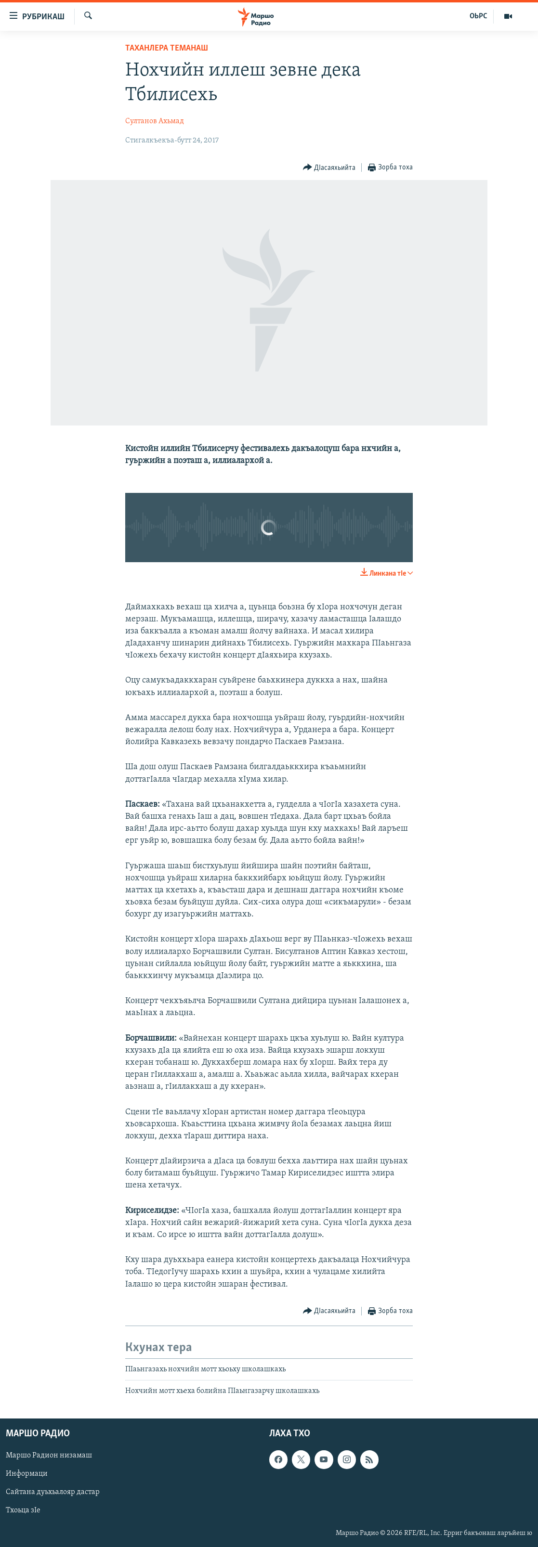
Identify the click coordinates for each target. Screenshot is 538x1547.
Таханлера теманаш (166, 48)
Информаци (27, 1474)
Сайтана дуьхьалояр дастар (53, 1492)
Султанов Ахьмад (154, 121)
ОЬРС (478, 16)
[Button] (329, 167)
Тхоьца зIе (23, 1510)
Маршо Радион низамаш (49, 1455)
